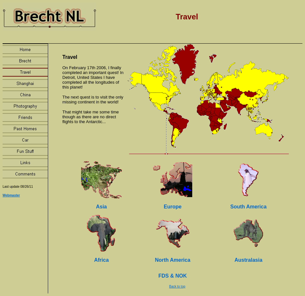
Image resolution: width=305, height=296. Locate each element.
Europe (173, 206)
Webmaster (11, 195)
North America (172, 260)
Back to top (177, 286)
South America (248, 206)
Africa (101, 260)
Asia (101, 206)
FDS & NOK (172, 276)
